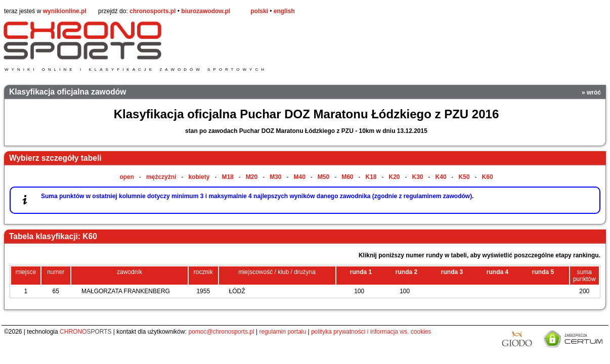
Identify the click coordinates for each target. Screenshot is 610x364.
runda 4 (497, 272)
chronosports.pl (152, 11)
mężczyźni (161, 176)
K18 (371, 176)
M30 (275, 176)
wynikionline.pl (64, 11)
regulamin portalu (282, 331)
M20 (251, 176)
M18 (227, 176)
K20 (394, 176)
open (126, 176)
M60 (347, 176)
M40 (299, 176)
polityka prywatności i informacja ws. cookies (371, 331)
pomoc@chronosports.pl (221, 331)
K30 (417, 176)
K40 (441, 176)
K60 (487, 176)
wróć (594, 92)
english (284, 11)
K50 (464, 176)
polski (259, 11)
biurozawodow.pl (205, 11)
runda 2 (406, 272)
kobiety (198, 176)
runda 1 (361, 272)
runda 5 (543, 272)
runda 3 (452, 272)
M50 (323, 176)
